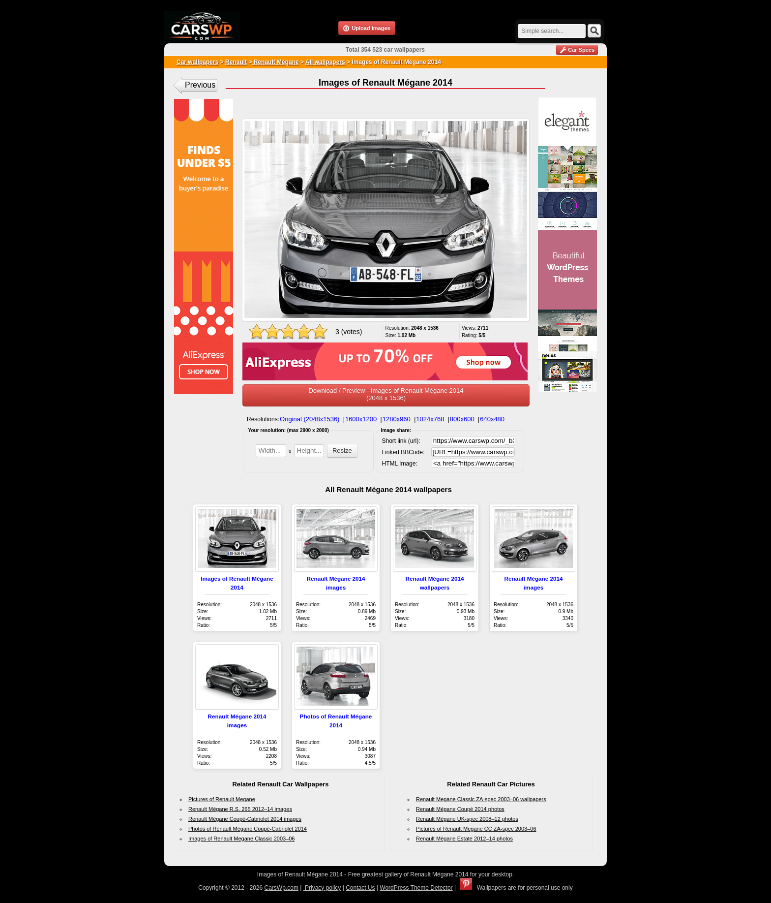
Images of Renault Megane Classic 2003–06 (241, 838)
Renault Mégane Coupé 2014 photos (460, 809)
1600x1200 (361, 419)
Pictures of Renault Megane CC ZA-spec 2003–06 (476, 829)
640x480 (492, 419)
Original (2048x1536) (309, 419)
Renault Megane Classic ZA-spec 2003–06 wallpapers (481, 799)
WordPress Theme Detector (416, 887)
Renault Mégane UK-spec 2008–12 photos (467, 819)
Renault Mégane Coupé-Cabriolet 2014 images (244, 819)
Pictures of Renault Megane (221, 799)
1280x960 (397, 419)
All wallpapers (325, 62)
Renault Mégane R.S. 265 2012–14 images (240, 809)
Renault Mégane (275, 62)
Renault (236, 62)
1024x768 (430, 419)
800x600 (462, 419)
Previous (200, 85)
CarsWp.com (281, 887)
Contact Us (360, 887)
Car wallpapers (197, 62)
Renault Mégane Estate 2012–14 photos (464, 838)
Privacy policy (322, 887)
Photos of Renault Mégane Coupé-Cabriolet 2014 (247, 829)
